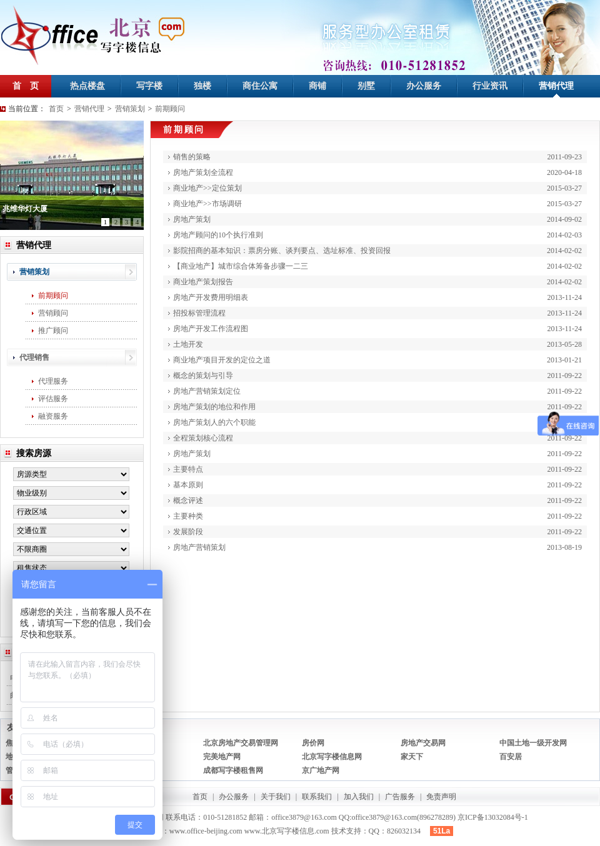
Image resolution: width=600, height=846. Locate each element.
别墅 (366, 86)
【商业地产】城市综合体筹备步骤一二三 (240, 266)
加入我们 (359, 796)
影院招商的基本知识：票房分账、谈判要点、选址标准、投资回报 (282, 250)
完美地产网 (222, 756)
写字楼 (149, 86)
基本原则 (188, 484)
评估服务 (53, 398)
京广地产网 (320, 770)
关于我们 (276, 796)
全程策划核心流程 (203, 438)
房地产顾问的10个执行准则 (218, 235)
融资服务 (53, 416)
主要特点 (188, 469)
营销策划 (130, 108)
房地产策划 (192, 219)
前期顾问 (170, 108)
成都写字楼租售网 (233, 770)
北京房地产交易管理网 (240, 743)
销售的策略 (192, 156)
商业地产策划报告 (203, 281)
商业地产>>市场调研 (207, 203)
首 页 (25, 86)
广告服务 (400, 796)
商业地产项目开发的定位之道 (222, 360)
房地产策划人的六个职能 (214, 422)
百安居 (510, 756)
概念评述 (188, 500)
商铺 (317, 86)
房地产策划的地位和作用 (214, 406)
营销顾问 (53, 313)
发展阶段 (188, 531)
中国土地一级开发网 (533, 743)
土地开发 (188, 344)
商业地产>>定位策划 (207, 188)
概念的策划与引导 (203, 375)
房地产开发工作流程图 (210, 328)
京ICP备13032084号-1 (493, 817)
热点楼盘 (87, 86)
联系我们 (317, 796)
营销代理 (556, 86)
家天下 (412, 756)
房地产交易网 (423, 743)
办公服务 (423, 86)
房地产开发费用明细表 (210, 297)
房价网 (313, 743)
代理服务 (53, 381)
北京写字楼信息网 (332, 756)
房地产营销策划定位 (207, 391)
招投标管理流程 (199, 313)
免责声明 (441, 796)
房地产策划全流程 (203, 172)
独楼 (202, 86)
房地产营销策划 (199, 547)
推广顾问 (53, 330)
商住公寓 (260, 86)
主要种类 (188, 516)
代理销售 (34, 357)
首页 (56, 108)
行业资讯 (490, 86)
